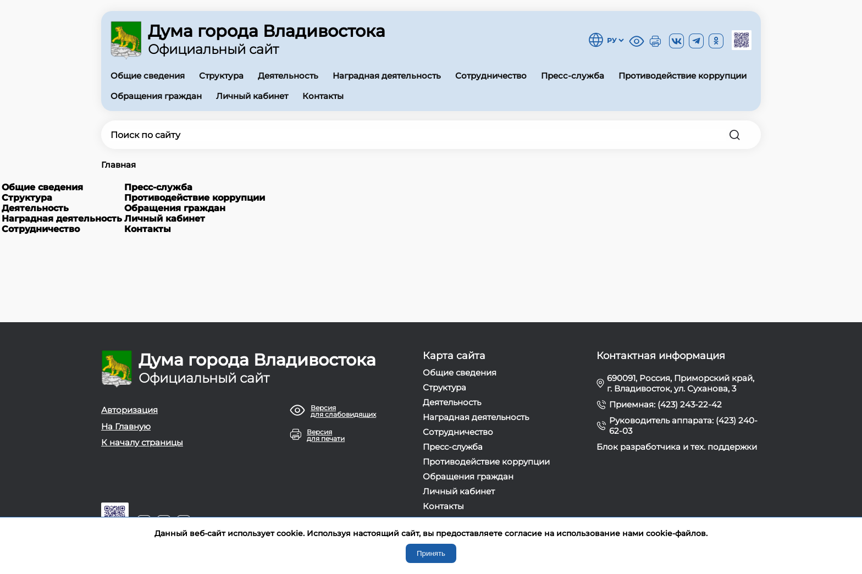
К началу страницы (142, 442)
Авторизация (129, 410)
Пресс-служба (572, 75)
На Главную (126, 426)
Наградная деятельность (387, 75)
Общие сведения (147, 75)
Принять (431, 553)
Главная (118, 164)
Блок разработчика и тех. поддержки (676, 446)
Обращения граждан (156, 96)
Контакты (323, 96)
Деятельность (288, 75)
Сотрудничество (491, 75)
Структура (221, 75)
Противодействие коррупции (682, 75)
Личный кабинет (252, 96)
